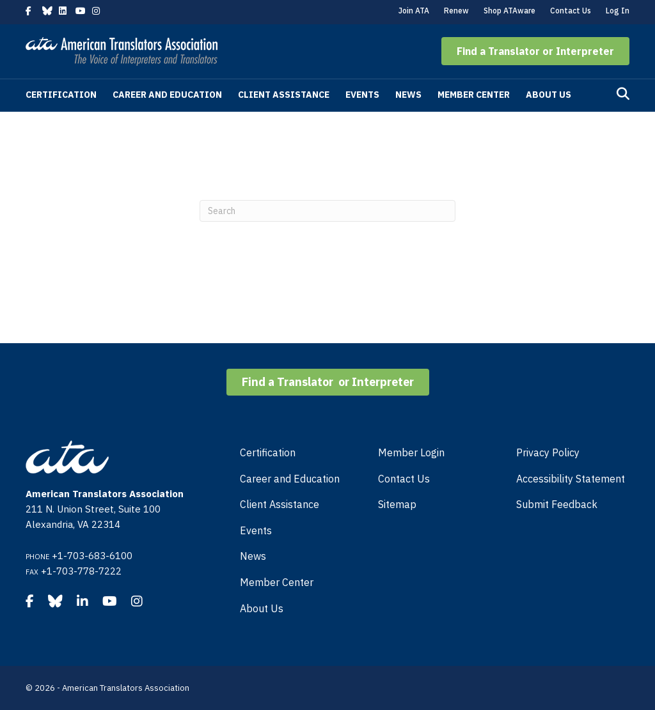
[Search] (623, 93)
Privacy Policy (548, 452)
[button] (535, 51)
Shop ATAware (509, 10)
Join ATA (414, 10)
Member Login (411, 452)
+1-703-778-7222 (81, 571)
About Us (548, 94)
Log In (617, 10)
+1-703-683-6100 (92, 556)
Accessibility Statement (570, 478)
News (408, 94)
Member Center (474, 94)
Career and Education (167, 94)
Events (362, 94)
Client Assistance (283, 94)
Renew (456, 10)
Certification (61, 94)
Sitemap (397, 504)
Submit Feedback (556, 504)
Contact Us (570, 10)
